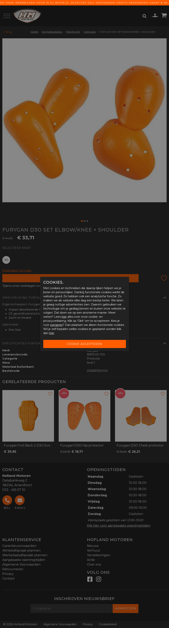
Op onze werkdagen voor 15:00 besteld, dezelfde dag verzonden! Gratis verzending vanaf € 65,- (84, 2)
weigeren (56, 325)
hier (64, 316)
